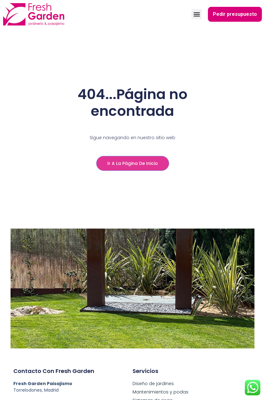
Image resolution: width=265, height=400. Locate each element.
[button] (196, 14)
